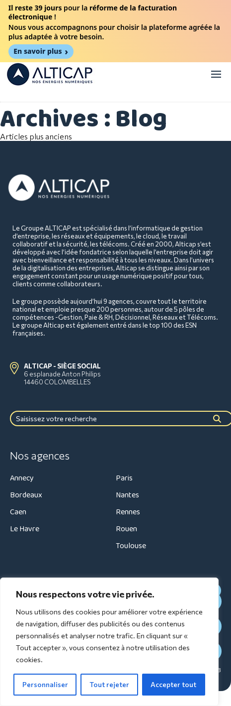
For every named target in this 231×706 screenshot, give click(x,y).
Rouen (126, 529)
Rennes (128, 512)
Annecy (22, 478)
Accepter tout (173, 684)
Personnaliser (45, 684)
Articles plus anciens (36, 136)
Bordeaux (26, 495)
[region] (109, 642)
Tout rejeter (109, 684)
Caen (18, 512)
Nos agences (40, 455)
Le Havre (24, 529)
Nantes (127, 495)
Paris (124, 478)
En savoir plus (37, 51)
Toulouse (131, 546)
